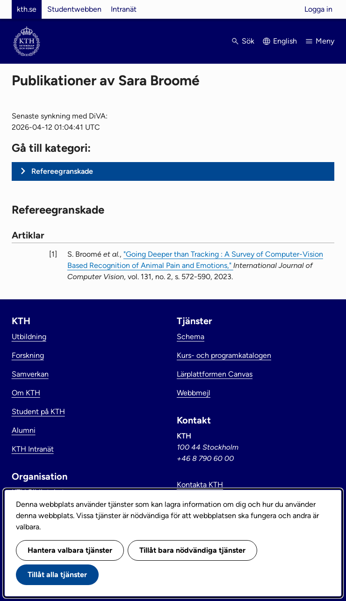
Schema (190, 336)
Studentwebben (74, 9)
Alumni (24, 430)
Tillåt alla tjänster (57, 574)
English (285, 41)
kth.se (26, 9)
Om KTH (26, 392)
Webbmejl (193, 392)
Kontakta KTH (200, 484)
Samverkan (30, 374)
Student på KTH (38, 411)
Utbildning (29, 336)
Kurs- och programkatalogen (224, 355)
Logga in (318, 9)
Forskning (28, 355)
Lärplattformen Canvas (214, 374)
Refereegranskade (62, 171)
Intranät (124, 9)
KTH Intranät (33, 449)
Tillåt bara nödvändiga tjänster (192, 550)
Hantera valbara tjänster (70, 550)
